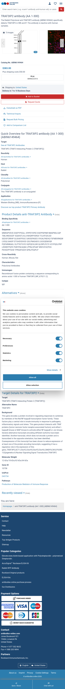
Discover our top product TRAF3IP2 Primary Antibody (23, 207)
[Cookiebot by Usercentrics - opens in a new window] (52, 301)
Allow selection (32, 385)
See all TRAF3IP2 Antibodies (13, 145)
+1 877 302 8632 (14, 647)
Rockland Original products (13, 573)
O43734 (5, 476)
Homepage (7, 506)
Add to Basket (33, 96)
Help (4, 526)
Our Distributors (8, 587)
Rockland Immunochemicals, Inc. (14, 658)
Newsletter (6, 530)
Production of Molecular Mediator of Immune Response (25, 484)
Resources (6, 535)
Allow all (32, 377)
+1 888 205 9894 (11, 649)
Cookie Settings (42, 673)
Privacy (30, 673)
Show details (52, 370)
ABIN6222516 (32, 77)
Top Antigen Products (11, 540)
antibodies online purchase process (16, 582)
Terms (53, 673)
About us (12, 673)
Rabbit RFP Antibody (10, 568)
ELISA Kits (6, 577)
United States (21, 87)
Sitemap (5, 544)
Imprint (22, 673)
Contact (5, 521)
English (24, 665)
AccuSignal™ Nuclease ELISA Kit (15, 563)
